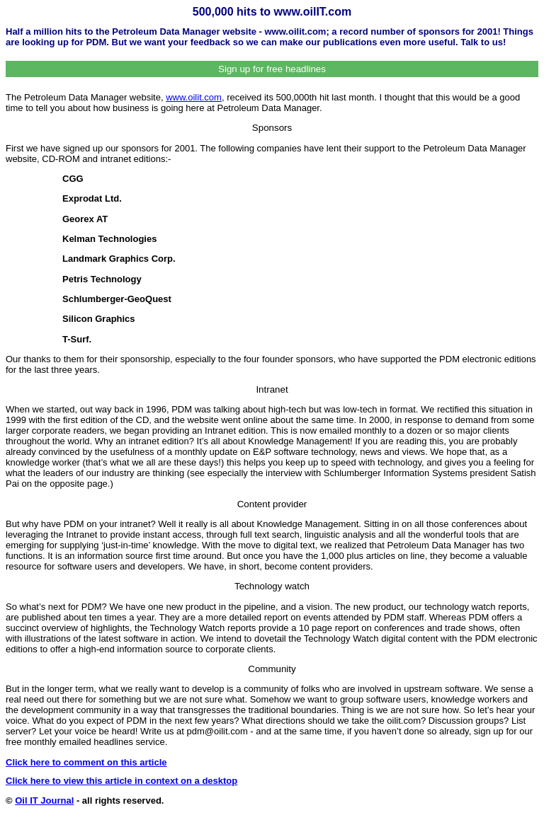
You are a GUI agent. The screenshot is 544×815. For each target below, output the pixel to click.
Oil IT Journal (44, 800)
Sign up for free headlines (272, 69)
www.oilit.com (194, 97)
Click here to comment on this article (86, 762)
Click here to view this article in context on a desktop (121, 780)
